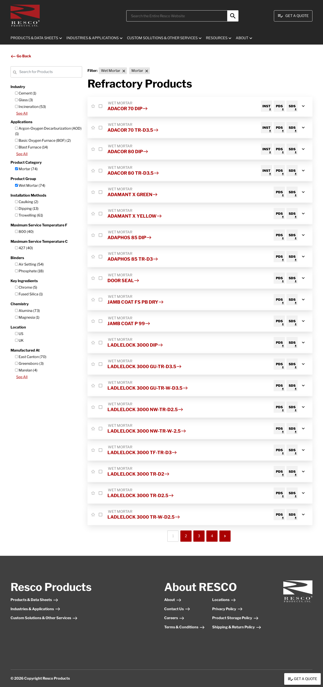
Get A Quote (293, 16)
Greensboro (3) (29, 363)
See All (22, 113)
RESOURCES (216, 38)
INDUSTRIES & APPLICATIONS (92, 38)
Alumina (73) (27, 311)
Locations (224, 600)
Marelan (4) (26, 370)
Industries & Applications (35, 609)
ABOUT (242, 38)
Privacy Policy (227, 609)
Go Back (21, 56)
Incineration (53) (30, 107)
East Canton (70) (30, 357)
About (172, 600)
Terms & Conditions (184, 627)
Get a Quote (302, 679)
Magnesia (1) (27, 317)
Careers (174, 618)
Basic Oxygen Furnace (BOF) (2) (43, 140)
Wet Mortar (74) (30, 185)
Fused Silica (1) (29, 294)
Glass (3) (24, 100)
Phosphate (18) (29, 271)
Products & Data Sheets (34, 600)
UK (19, 340)
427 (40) (24, 248)
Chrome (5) (26, 287)
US (19, 334)
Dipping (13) (27, 208)
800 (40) (24, 232)
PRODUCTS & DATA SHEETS (34, 38)
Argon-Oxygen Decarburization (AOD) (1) (48, 131)
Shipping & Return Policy (236, 627)
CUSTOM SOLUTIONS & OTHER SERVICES (162, 38)
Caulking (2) (26, 202)
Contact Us (177, 609)
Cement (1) (25, 93)
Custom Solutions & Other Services (44, 618)
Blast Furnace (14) (31, 147)
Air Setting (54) (29, 264)
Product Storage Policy (235, 618)
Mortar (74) (26, 169)
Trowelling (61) (29, 215)
